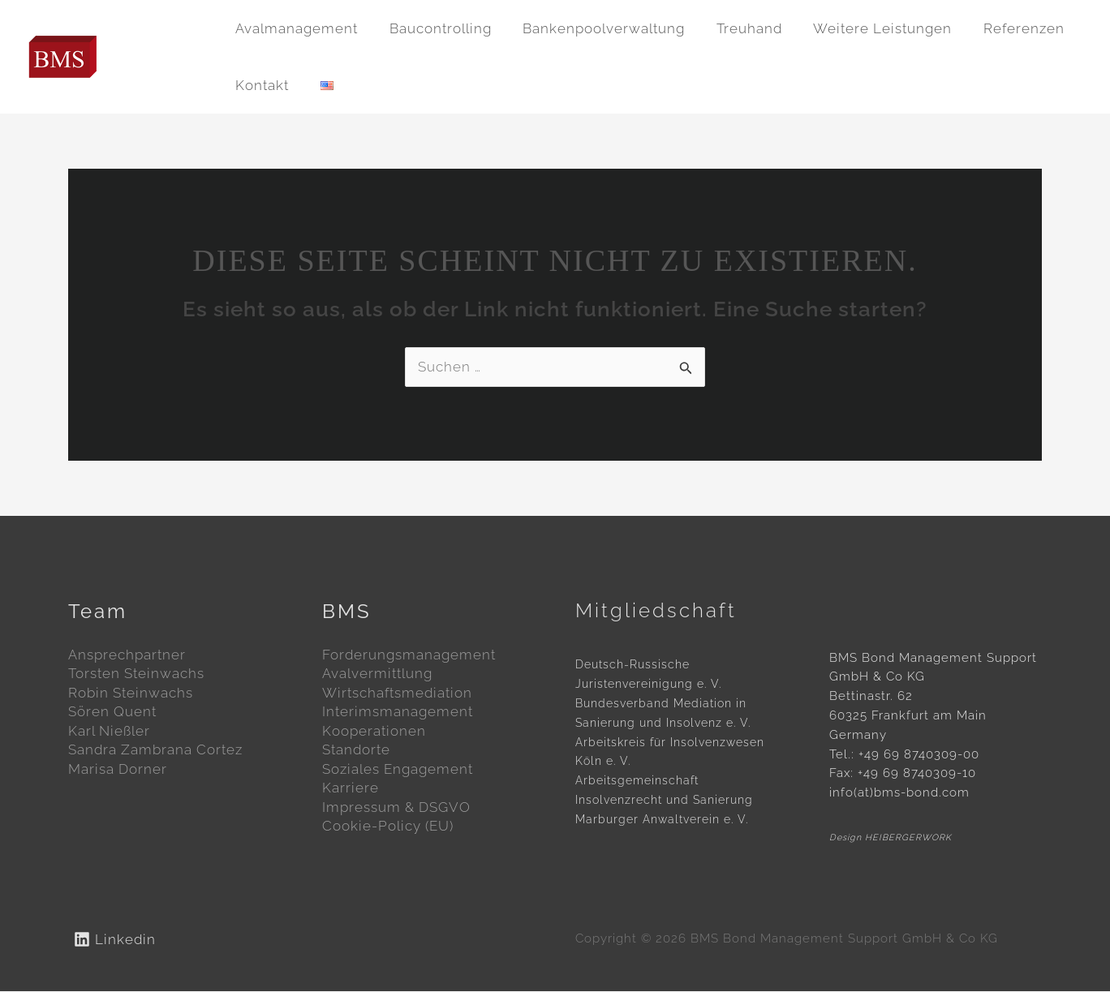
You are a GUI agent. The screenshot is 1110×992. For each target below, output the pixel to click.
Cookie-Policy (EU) (388, 828)
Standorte (356, 751)
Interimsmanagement (397, 713)
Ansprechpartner (127, 654)
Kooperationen (374, 732)
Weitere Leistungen (866, 28)
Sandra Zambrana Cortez (155, 751)
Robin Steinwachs (130, 693)
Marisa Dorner (117, 770)
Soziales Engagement (397, 770)
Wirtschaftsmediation (397, 693)
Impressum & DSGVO (396, 809)
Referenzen (1003, 28)
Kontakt (260, 85)
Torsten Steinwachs (136, 674)
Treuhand (736, 28)
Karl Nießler (109, 732)
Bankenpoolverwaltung (595, 28)
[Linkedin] (114, 939)
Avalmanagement (295, 28)
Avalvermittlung (377, 674)
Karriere (350, 790)
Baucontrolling (435, 28)
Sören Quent (112, 713)
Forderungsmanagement (409, 654)
